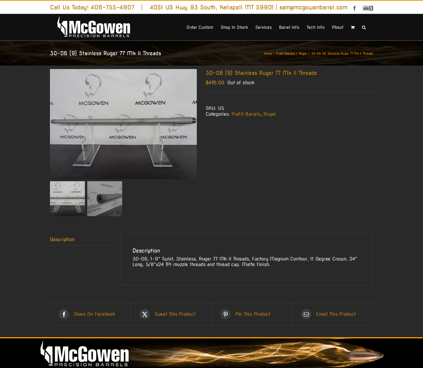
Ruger (269, 114)
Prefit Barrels (246, 114)
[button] (364, 26)
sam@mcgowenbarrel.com (313, 7)
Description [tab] (62, 239)
